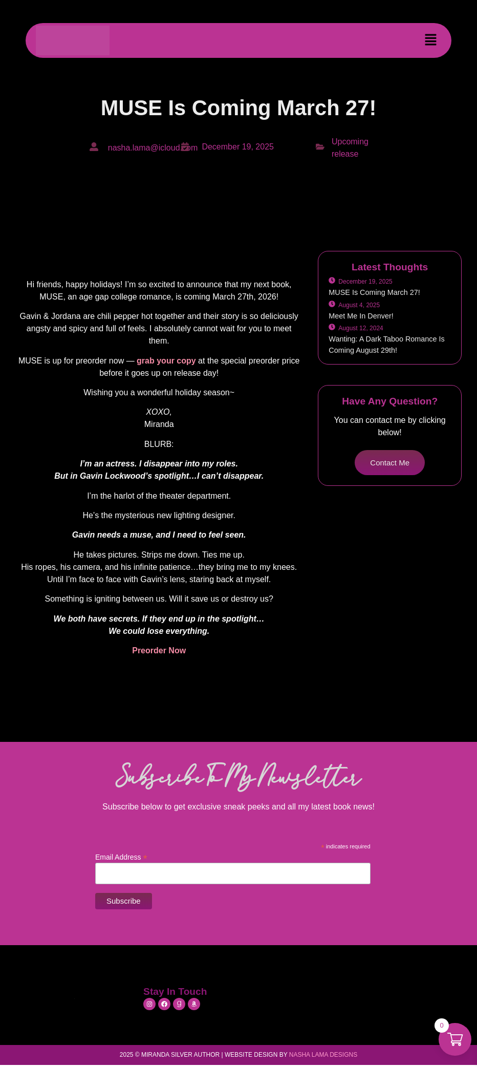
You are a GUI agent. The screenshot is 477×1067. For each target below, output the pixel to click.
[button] (431, 40)
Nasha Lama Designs (323, 1054)
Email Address (121, 856)
